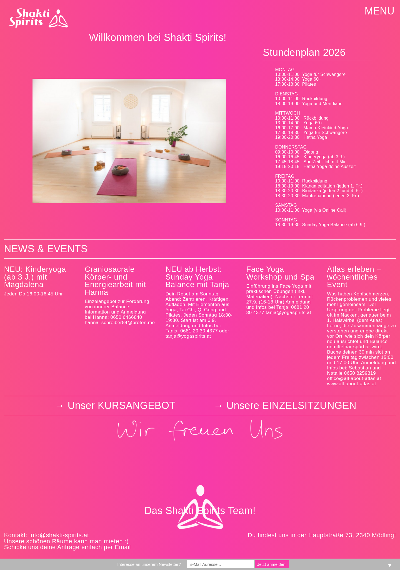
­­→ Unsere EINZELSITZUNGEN (284, 405)
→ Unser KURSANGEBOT (115, 405)
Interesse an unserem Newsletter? (149, 564)
